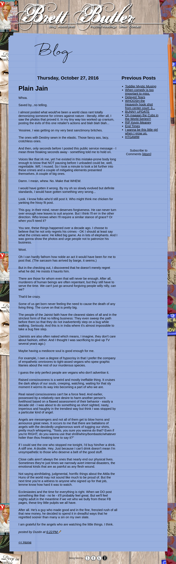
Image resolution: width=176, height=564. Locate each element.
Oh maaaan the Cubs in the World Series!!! (141, 117)
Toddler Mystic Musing (140, 86)
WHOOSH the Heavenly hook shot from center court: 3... (140, 104)
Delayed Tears (135, 97)
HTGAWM (132, 137)
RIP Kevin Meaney (138, 122)
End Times (132, 126)
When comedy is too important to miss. (139, 91)
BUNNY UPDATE (137, 111)
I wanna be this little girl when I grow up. (141, 131)
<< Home (24, 542)
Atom (146, 154)
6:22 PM (52, 532)
